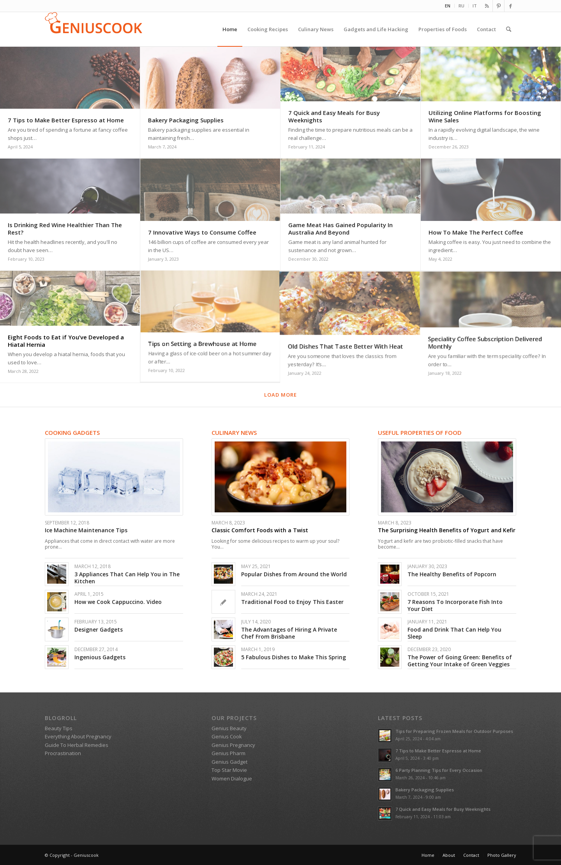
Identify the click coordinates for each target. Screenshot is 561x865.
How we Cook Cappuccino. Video (118, 602)
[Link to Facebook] (510, 6)
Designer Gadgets (98, 629)
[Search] (508, 29)
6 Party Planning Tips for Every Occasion (438, 770)
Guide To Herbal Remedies (76, 744)
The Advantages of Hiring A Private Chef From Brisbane (289, 633)
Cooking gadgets (72, 432)
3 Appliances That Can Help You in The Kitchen (127, 577)
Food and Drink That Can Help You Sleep (454, 633)
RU (461, 6)
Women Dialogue (232, 778)
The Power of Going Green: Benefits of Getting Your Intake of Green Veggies (460, 660)
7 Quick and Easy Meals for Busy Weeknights (442, 809)
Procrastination (63, 753)
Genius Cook (227, 736)
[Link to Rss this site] (486, 6)
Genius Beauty (229, 728)
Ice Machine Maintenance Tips (86, 530)
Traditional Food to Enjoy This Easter (292, 602)
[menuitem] (448, 6)
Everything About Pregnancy (78, 736)
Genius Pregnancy (233, 744)
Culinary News (234, 432)
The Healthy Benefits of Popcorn (452, 574)
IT (475, 6)
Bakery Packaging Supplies (424, 790)
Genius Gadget (229, 761)
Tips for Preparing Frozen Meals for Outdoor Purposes (454, 731)
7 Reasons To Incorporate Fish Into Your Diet (455, 605)
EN (447, 6)
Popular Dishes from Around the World (294, 574)
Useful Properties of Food (420, 432)
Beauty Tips (58, 728)
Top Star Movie (229, 769)
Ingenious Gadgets (99, 657)
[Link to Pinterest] (498, 6)
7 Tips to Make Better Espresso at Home (438, 751)
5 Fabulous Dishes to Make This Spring (293, 657)
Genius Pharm (228, 753)
